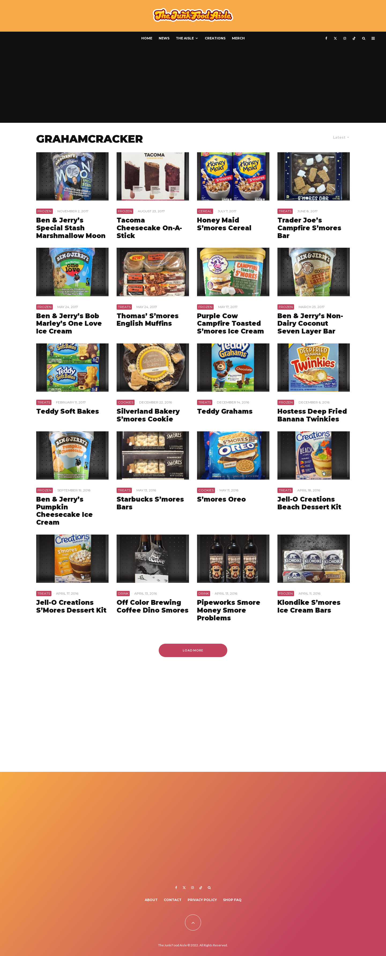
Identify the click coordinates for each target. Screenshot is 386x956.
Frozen (44, 211)
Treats (285, 211)
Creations (215, 38)
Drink (123, 593)
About (151, 900)
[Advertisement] (193, 85)
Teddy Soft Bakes (67, 411)
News (164, 38)
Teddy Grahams (225, 411)
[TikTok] (354, 38)
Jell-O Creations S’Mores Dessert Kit (71, 606)
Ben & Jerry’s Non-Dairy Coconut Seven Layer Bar (310, 323)
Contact (172, 900)
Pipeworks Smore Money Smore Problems (228, 610)
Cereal (205, 211)
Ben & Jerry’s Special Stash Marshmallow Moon (71, 228)
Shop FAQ (232, 900)
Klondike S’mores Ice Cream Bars (308, 606)
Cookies (125, 402)
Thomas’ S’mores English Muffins (148, 320)
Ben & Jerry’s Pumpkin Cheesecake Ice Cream (64, 511)
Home (146, 38)
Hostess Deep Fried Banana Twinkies (312, 415)
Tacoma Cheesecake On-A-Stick (149, 228)
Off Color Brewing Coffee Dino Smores (152, 606)
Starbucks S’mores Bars (150, 503)
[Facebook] (326, 38)
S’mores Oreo (221, 499)
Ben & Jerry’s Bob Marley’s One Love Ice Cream (69, 323)
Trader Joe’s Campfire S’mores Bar (309, 228)
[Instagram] (344, 38)
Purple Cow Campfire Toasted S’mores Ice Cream (230, 323)
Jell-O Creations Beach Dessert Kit (309, 503)
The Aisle (185, 38)
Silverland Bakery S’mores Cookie (148, 415)
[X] (335, 38)
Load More (193, 650)
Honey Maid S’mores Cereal (224, 224)
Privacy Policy (202, 900)
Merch (238, 38)
